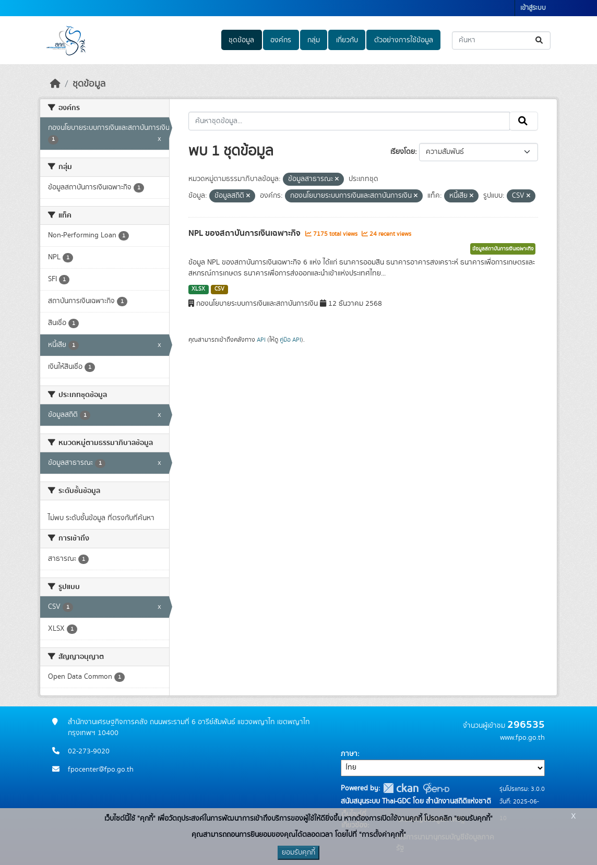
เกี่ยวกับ (347, 40)
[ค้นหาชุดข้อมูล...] (501, 40)
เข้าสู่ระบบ (533, 8)
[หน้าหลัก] (55, 84)
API (261, 339)
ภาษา (349, 754)
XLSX (198, 289)
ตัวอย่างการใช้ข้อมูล (403, 40)
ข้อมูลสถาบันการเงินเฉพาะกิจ (502, 249)
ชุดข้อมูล (241, 40)
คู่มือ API (290, 339)
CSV (219, 289)
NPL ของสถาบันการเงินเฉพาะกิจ (245, 233)
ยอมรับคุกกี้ (298, 852)
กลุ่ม (313, 40)
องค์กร (280, 40)
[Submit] (540, 40)
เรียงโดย (402, 152)
